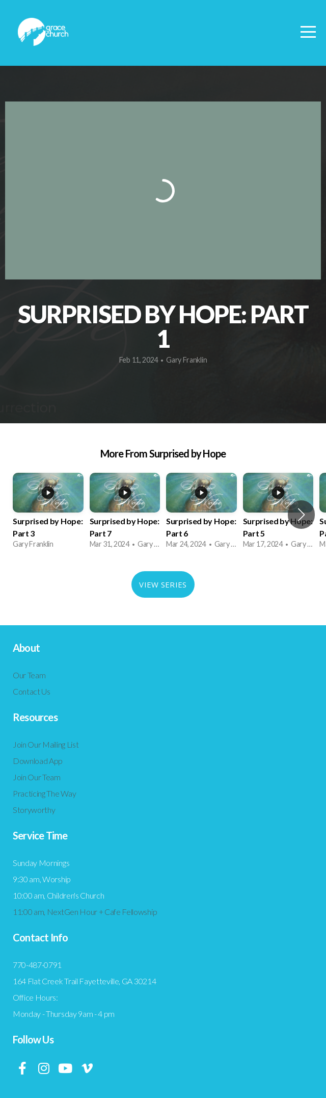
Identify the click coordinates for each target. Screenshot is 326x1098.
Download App (38, 760)
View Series (162, 584)
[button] (301, 514)
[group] (48, 514)
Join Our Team (37, 777)
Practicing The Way (44, 793)
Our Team (29, 675)
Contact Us (31, 691)
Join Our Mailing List (45, 744)
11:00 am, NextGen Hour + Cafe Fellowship (85, 911)
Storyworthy (34, 809)
